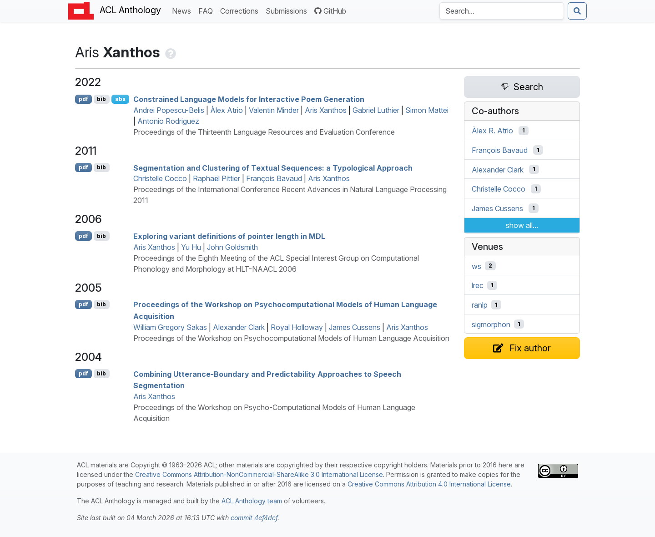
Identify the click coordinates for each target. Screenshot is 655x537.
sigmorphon (491, 324)
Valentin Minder (274, 110)
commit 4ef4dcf (254, 518)
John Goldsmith (232, 247)
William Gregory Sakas (170, 327)
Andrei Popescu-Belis (168, 110)
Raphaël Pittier (216, 178)
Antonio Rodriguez (168, 121)
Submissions (288, 10)
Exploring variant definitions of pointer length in (229, 236)
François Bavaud (274, 178)
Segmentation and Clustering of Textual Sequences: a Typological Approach (273, 167)
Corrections (241, 10)
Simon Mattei (426, 110)
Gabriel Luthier (376, 110)
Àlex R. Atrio (492, 130)
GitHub (330, 10)
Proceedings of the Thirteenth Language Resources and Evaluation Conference (264, 132)
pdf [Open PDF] (83, 99)
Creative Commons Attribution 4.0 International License (429, 484)
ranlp (480, 304)
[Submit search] (577, 11)
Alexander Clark (239, 327)
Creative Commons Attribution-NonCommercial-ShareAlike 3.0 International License (259, 474)
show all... (522, 225)
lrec (478, 285)
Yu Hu (191, 247)
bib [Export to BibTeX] (101, 99)
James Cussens (354, 327)
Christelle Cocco (160, 178)
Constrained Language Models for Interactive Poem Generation (248, 99)
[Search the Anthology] (501, 11)
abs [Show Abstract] (120, 99)
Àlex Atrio (226, 110)
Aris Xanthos (326, 110)
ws (476, 265)
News (183, 10)
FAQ (207, 10)
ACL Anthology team (252, 501)
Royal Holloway (297, 327)
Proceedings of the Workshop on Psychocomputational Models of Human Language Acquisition (291, 338)
